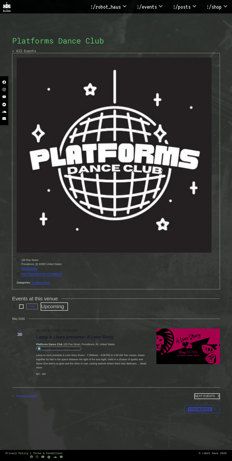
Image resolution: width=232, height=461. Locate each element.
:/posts (187, 6)
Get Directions (29, 268)
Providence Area (40, 282)
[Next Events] (21, 306)
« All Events (24, 51)
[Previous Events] (14, 306)
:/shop (219, 6)
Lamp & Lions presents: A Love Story (74, 336)
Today (32, 306)
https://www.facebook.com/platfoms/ (42, 273)
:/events (152, 6)
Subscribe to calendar (200, 409)
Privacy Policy (16, 453)
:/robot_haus (110, 6)
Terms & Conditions (48, 453)
